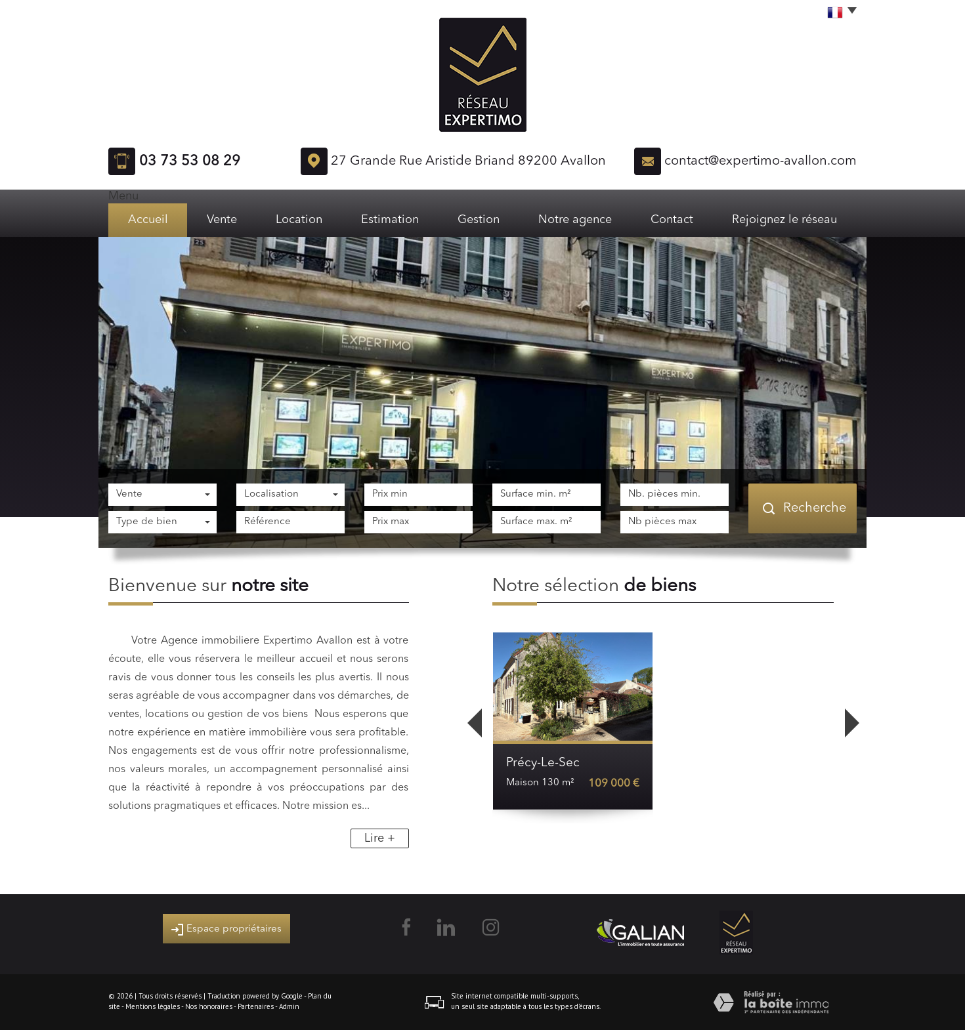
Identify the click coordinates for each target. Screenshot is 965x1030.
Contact (672, 220)
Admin (289, 1006)
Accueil (148, 220)
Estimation (390, 220)
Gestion (479, 220)
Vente (222, 220)
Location (299, 220)
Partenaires (256, 1006)
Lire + (379, 838)
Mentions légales (152, 1006)
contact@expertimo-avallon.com (760, 161)
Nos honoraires (208, 1006)
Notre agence (575, 220)
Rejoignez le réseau (784, 220)
